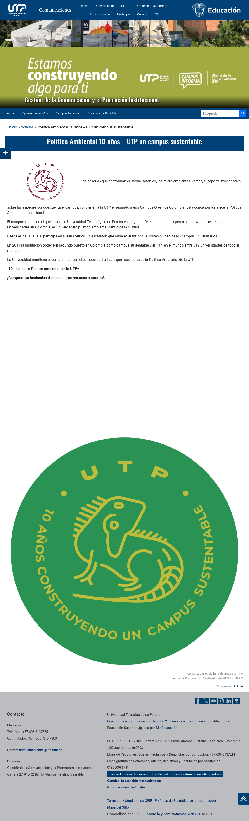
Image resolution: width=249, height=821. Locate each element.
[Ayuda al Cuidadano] (236, 701)
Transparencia (100, 14)
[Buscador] (242, 113)
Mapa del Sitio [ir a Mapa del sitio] (118, 807)
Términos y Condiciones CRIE (129, 801)
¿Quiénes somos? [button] (33, 113)
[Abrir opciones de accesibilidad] (5, 154)
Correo (142, 14)
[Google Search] (220, 113)
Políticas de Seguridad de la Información (185, 801)
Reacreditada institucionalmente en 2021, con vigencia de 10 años (157, 721)
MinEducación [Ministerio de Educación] (166, 728)
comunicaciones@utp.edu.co (40, 750)
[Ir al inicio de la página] (243, 798)
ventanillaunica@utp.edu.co (201, 774)
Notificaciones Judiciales (126, 787)
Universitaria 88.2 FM (101, 113)
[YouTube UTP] (213, 701)
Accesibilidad (105, 6)
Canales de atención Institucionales (134, 781)
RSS (156, 14)
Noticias (27, 127)
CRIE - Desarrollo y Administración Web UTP (167, 814)
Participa (123, 14)
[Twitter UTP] (205, 701)
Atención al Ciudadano (152, 6)
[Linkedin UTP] (228, 701)
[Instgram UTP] (221, 701)
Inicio (84, 6)
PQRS (125, 6)
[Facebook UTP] (198, 701)
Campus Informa (67, 113)
